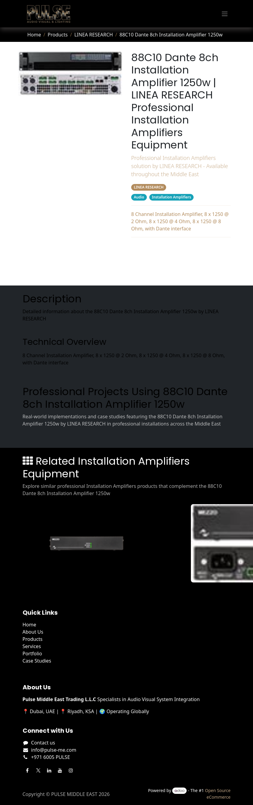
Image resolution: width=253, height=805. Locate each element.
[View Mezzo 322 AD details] (90, 543)
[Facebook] (27, 770)
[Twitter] (38, 770)
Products (58, 34)
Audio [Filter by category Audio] (139, 197)
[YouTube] (60, 770)
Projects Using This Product (180, 260)
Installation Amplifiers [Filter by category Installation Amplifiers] (171, 197)
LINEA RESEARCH (93, 34)
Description (180, 248)
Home (34, 34)
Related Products (181, 272)
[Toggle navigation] (225, 14)
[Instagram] (71, 770)
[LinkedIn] (49, 770)
